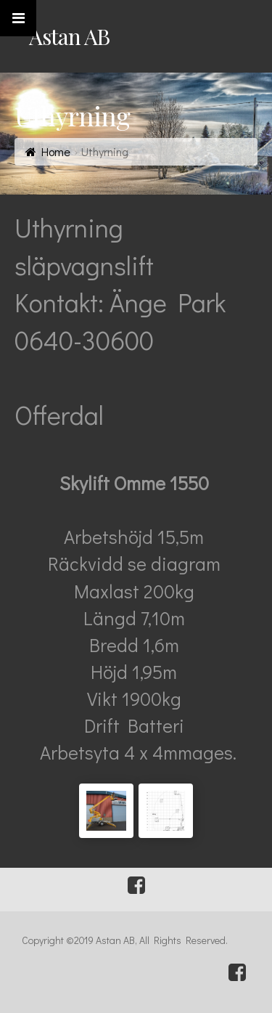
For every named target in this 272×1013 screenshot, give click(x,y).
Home (55, 151)
